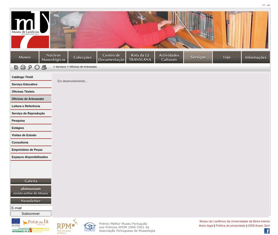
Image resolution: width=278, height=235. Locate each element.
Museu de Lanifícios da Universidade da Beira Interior (235, 221)
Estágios (18, 127)
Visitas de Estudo (24, 135)
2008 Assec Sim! (259, 225)
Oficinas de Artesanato (83, 66)
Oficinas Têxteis (23, 91)
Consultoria (20, 142)
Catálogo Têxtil (22, 77)
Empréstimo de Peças (27, 149)
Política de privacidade (231, 225)
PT (264, 5)
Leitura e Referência (26, 106)
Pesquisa (18, 120)
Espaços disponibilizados (30, 157)
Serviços (61, 66)
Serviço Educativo (24, 84)
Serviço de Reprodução (28, 113)
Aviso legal (206, 225)
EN (268, 5)
